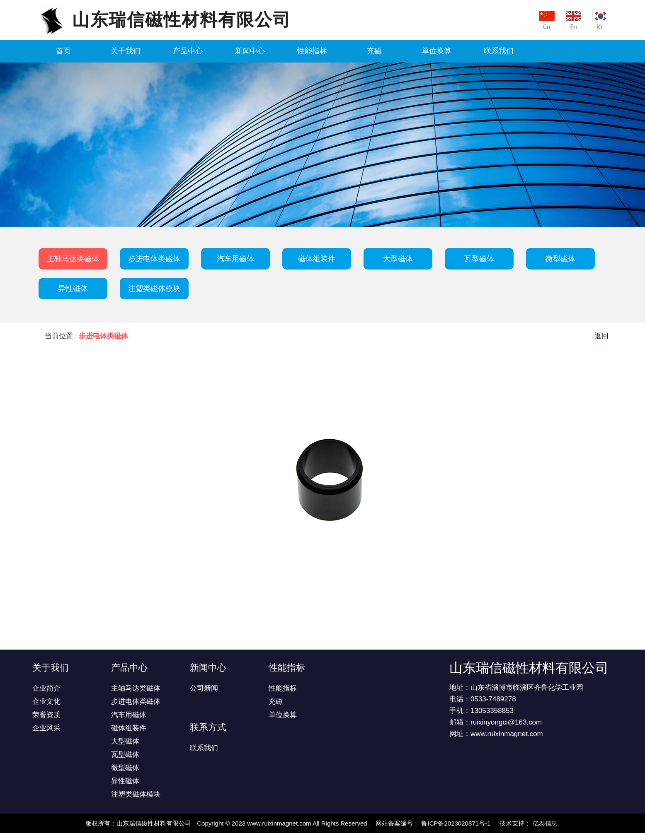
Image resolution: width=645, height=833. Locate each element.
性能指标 (312, 51)
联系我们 (499, 51)
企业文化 (46, 701)
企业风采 (46, 728)
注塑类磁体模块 (154, 288)
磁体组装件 (316, 259)
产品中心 (188, 51)
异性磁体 (73, 288)
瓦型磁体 (479, 259)
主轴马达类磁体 (73, 259)
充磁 (374, 51)
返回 (601, 336)
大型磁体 (398, 259)
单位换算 (436, 51)
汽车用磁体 (235, 259)
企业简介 (46, 688)
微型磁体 (560, 259)
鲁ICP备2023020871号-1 (455, 823)
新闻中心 (250, 51)
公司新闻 (204, 688)
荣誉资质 (46, 715)
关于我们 (126, 51)
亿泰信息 (545, 823)
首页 (63, 51)
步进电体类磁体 (154, 259)
